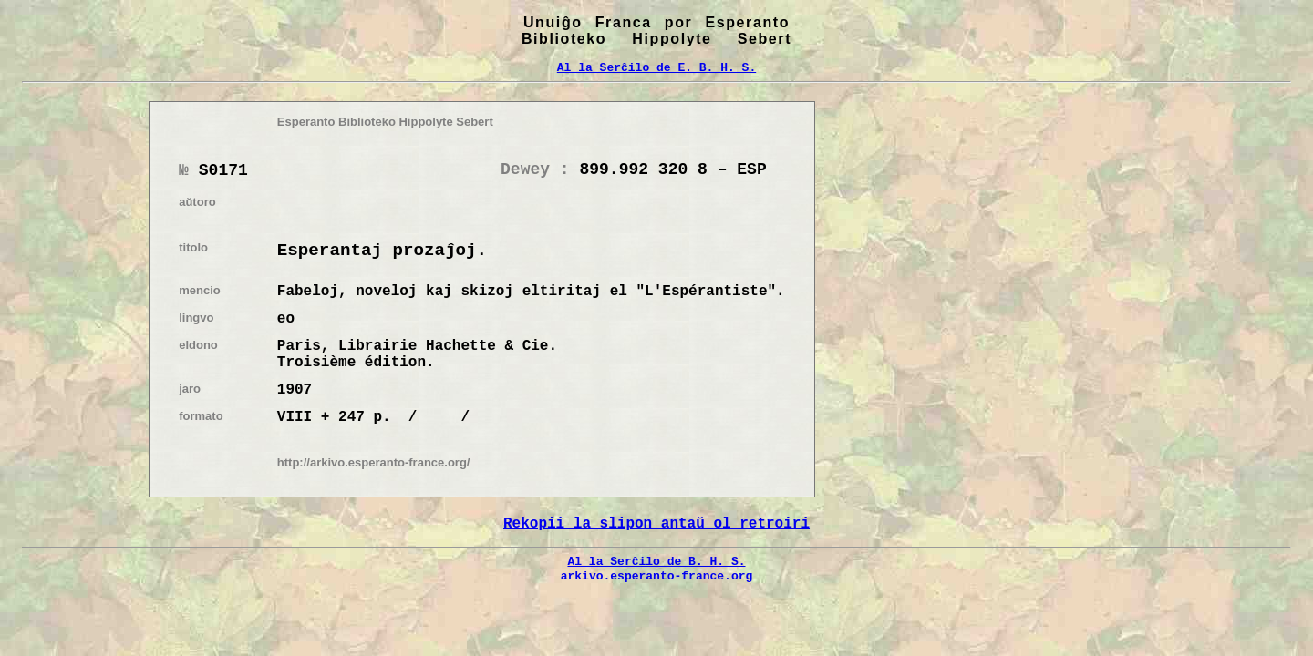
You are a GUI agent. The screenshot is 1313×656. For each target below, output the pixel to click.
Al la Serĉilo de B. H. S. (656, 561)
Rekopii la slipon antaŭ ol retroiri (656, 524)
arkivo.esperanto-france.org (657, 576)
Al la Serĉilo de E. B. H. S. (656, 67)
